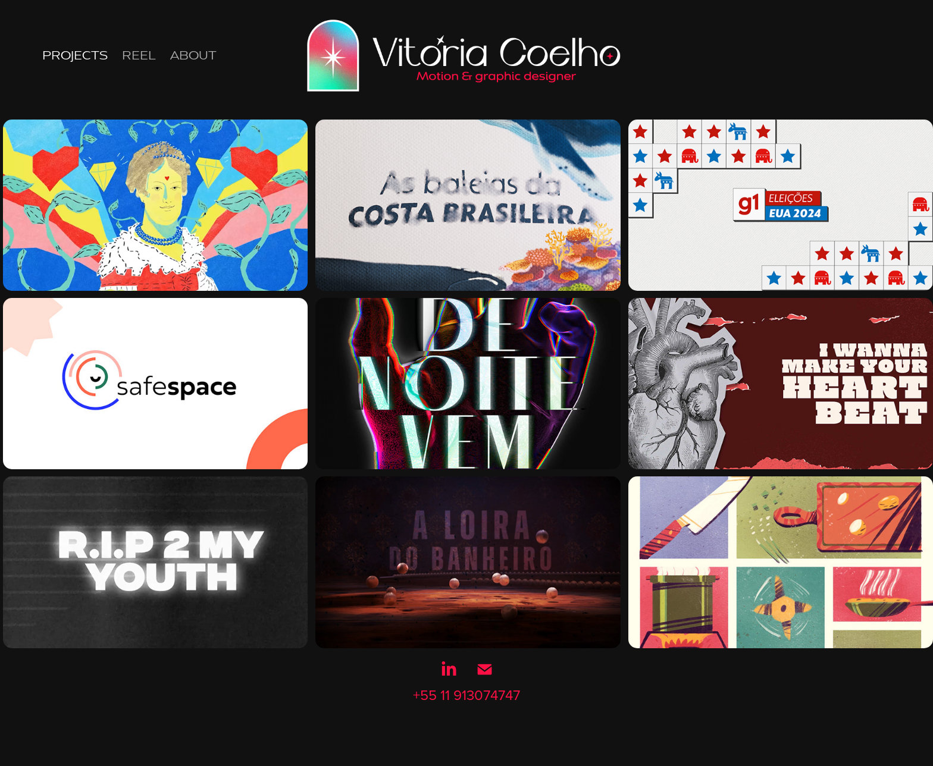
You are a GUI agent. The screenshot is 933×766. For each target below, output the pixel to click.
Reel (139, 55)
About (193, 55)
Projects (75, 55)
